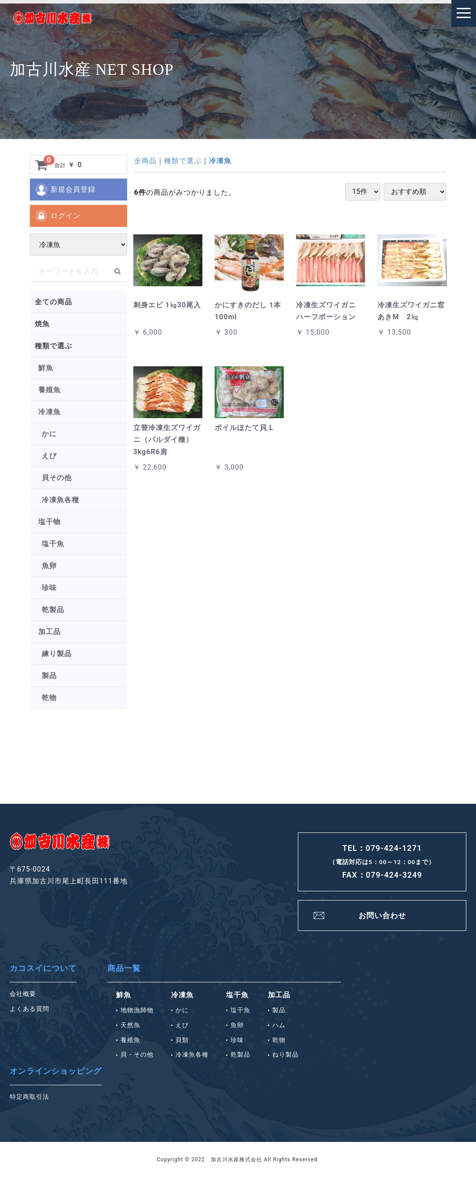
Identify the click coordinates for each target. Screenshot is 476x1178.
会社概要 (23, 994)
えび (49, 456)
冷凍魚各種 (60, 500)
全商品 (145, 161)
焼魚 (42, 324)
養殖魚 (49, 390)
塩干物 (49, 522)
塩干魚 (53, 544)
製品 (49, 675)
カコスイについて (43, 969)
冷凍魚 (49, 412)
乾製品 (53, 609)
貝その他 (57, 478)
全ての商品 (53, 302)
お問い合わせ (382, 915)
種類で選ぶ (53, 346)
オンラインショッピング (56, 1071)
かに (49, 434)
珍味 (49, 588)
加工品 (49, 631)
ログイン (57, 216)
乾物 (49, 697)
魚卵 (49, 566)
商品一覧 (124, 969)
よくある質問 (29, 1009)
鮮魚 (45, 368)
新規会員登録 (64, 189)
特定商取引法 (29, 1097)
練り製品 (57, 653)
